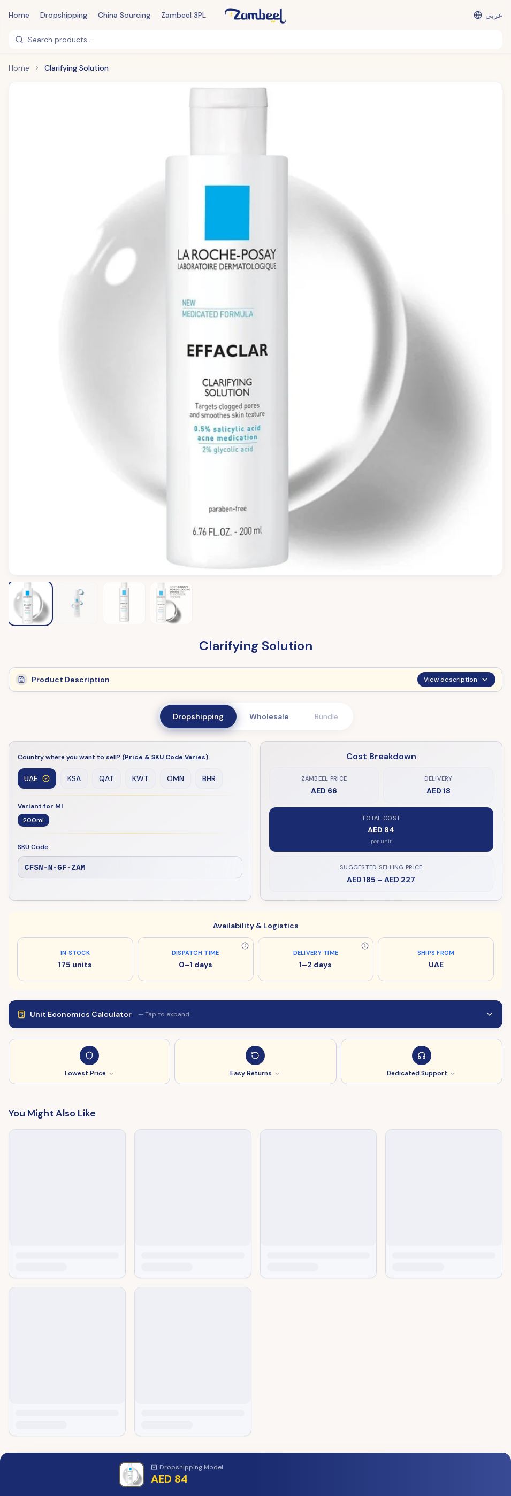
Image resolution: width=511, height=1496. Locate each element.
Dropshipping (63, 15)
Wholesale (269, 716)
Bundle (326, 716)
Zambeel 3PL (183, 15)
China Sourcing (124, 15)
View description (456, 684)
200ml (33, 820)
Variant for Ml (40, 806)
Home (19, 15)
